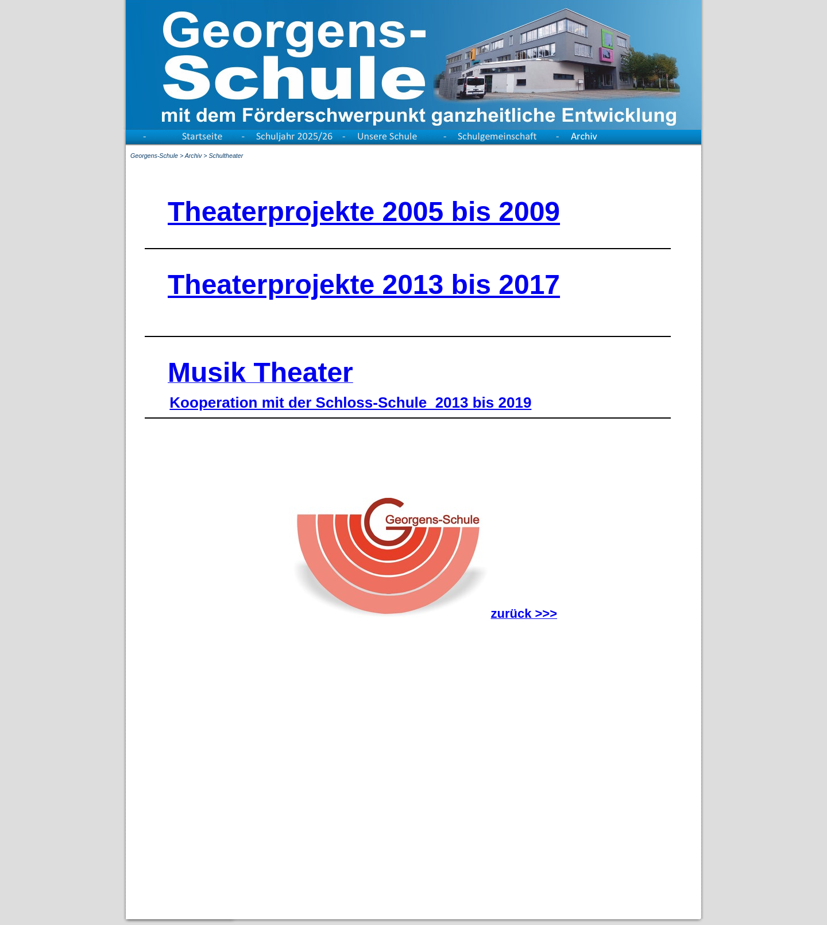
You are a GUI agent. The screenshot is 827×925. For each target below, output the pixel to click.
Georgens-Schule (154, 155)
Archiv (193, 155)
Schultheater (225, 155)
